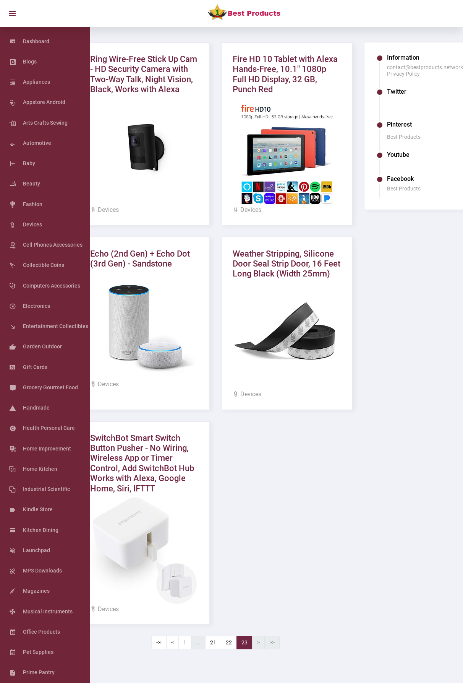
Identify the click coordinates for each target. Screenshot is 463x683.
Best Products (410, 137)
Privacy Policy (409, 74)
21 (230, 643)
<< (175, 643)
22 (246, 643)
